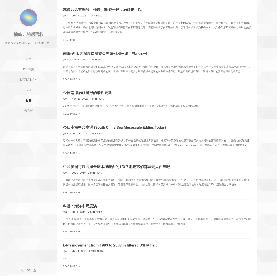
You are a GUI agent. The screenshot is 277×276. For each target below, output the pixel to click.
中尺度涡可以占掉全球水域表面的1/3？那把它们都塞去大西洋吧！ (118, 167)
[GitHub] (22, 270)
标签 (28, 109)
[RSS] (34, 270)
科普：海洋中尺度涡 (80, 206)
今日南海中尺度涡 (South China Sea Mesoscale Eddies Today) (114, 127)
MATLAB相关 (28, 88)
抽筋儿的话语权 (29, 43)
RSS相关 (28, 78)
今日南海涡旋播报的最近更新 (87, 93)
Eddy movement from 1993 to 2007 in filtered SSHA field (110, 245)
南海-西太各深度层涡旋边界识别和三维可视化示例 (105, 53)
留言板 (28, 120)
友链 (28, 99)
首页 (28, 68)
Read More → (71, 40)
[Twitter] (28, 270)
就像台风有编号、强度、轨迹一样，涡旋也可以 (102, 10)
